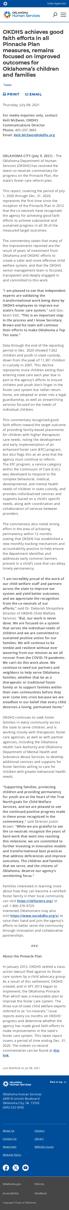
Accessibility (11, 1193)
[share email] (33, 94)
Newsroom (10, 1146)
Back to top (58, 1082)
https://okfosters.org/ (35, 901)
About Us (9, 1130)
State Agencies (56, 3)
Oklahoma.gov (12, 1184)
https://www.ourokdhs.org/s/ (34, 915)
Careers (40, 1130)
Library (39, 1138)
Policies (39, 1184)
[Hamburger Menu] (63, 15)
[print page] (11, 94)
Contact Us (10, 1138)
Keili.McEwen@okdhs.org (34, 135)
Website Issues (44, 1146)
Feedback (41, 1193)
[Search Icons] (55, 14)
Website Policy (12, 1154)
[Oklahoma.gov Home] (5, 3)
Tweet (7, 85)
